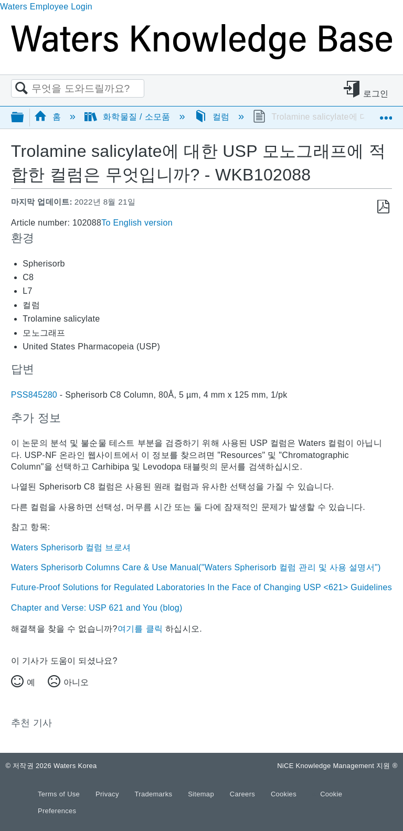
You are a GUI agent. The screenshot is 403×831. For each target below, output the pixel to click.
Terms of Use (60, 794)
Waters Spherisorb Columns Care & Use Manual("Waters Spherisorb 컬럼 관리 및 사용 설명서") (196, 567)
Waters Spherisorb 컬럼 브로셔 (71, 547)
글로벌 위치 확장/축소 (385, 113)
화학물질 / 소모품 (128, 116)
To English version (137, 222)
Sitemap (202, 794)
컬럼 (213, 116)
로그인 (376, 93)
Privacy (108, 794)
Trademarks (155, 794)
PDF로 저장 (383, 207)
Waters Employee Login (46, 6)
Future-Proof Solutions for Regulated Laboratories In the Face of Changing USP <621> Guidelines (201, 587)
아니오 (76, 682)
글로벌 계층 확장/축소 (24, 118)
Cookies (283, 794)
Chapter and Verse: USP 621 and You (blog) (97, 607)
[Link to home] (201, 56)
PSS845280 (34, 394)
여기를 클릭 (140, 628)
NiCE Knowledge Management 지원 (337, 766)
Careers (243, 794)
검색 (21, 89)
